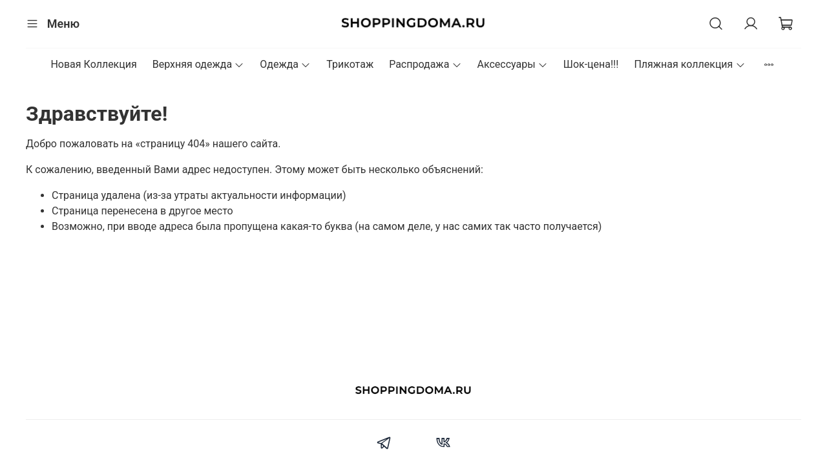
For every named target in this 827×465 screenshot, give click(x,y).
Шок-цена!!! (591, 64)
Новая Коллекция (93, 64)
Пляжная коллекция (689, 64)
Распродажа (425, 64)
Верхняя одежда (198, 64)
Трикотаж (349, 64)
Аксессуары (512, 64)
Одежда (285, 64)
